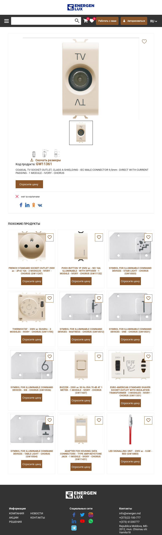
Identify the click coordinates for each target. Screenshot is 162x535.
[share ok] (33, 205)
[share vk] (40, 205)
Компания (16, 513)
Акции (13, 517)
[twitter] (82, 515)
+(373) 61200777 (129, 521)
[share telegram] (74, 527)
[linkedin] (74, 521)
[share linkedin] (27, 205)
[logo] (81, 7)
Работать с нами (107, 21)
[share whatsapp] (90, 521)
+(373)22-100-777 (129, 517)
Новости (36, 513)
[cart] (85, 20)
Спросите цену (28, 184)
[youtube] (82, 521)
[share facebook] (21, 205)
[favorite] (92, 20)
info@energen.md (129, 513)
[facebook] (74, 515)
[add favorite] (144, 42)
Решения (15, 521)
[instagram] (90, 515)
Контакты (37, 517)
